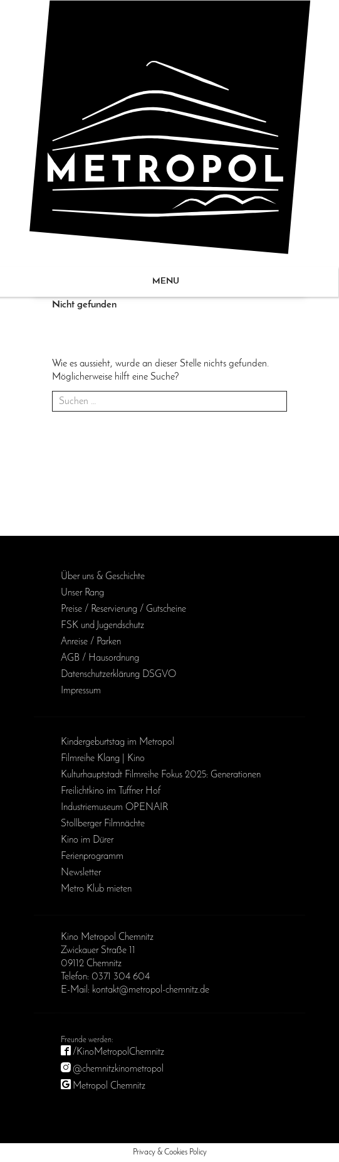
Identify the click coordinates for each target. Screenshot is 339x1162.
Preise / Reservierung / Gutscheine (123, 609)
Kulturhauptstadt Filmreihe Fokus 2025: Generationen (161, 775)
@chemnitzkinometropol (118, 1069)
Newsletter (81, 873)
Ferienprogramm (92, 856)
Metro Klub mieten (96, 889)
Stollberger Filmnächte (103, 824)
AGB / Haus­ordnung (100, 658)
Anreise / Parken (91, 642)
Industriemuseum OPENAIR (114, 807)
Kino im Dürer (87, 840)
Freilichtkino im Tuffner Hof (110, 791)
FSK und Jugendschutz (102, 626)
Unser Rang (82, 593)
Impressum (81, 691)
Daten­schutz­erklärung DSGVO (118, 674)
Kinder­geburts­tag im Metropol (117, 742)
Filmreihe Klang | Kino (103, 759)
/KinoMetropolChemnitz (118, 1052)
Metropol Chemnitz (109, 1086)
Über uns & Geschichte (103, 577)
